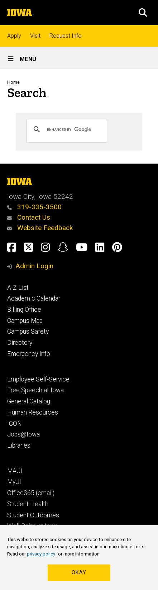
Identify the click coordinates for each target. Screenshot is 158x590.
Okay (79, 573)
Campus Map (25, 320)
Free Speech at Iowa (35, 390)
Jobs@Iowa (23, 434)
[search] (73, 129)
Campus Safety (28, 331)
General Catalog (28, 401)
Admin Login (34, 266)
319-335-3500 (34, 207)
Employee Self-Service (38, 379)
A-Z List (18, 287)
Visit (35, 35)
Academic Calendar (33, 298)
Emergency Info (28, 353)
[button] (143, 12)
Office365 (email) (30, 493)
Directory (19, 342)
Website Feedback (40, 228)
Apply (14, 35)
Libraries (18, 445)
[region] (79, 557)
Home (13, 82)
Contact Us (28, 217)
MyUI (14, 481)
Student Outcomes (33, 515)
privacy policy (41, 554)
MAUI (14, 471)
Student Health (27, 504)
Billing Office (24, 309)
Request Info (65, 35)
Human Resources (32, 412)
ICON (14, 423)
